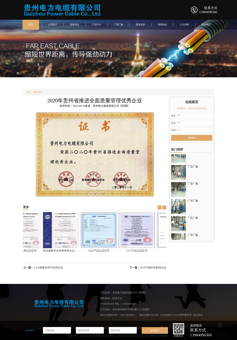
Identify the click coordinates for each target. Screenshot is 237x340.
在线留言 (154, 330)
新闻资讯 (74, 24)
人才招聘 (184, 24)
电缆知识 (162, 24)
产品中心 (96, 24)
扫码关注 (178, 336)
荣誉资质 (140, 24)
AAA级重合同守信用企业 (48, 267)
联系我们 (206, 24)
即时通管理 (185, 315)
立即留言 (191, 138)
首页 (30, 24)
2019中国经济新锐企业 (153, 267)
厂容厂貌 (118, 24)
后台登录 (198, 315)
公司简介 (52, 24)
